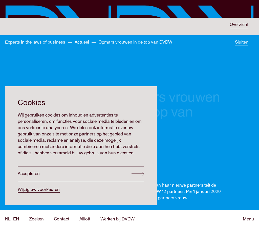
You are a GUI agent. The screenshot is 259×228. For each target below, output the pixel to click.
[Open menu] (248, 219)
